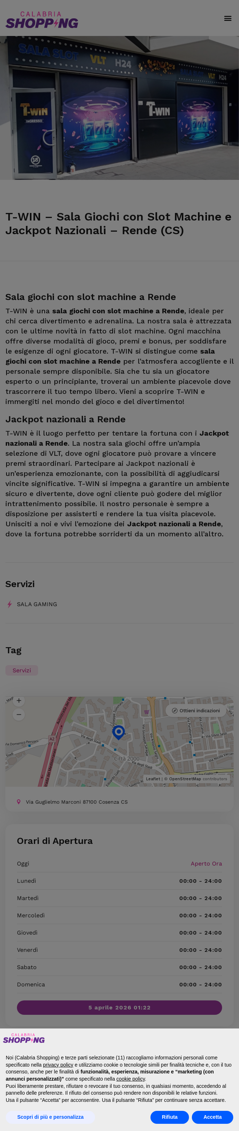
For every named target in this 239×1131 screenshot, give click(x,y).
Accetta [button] (212, 1117)
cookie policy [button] (130, 1079)
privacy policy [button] (58, 1065)
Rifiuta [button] (170, 1117)
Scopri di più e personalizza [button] (50, 1117)
